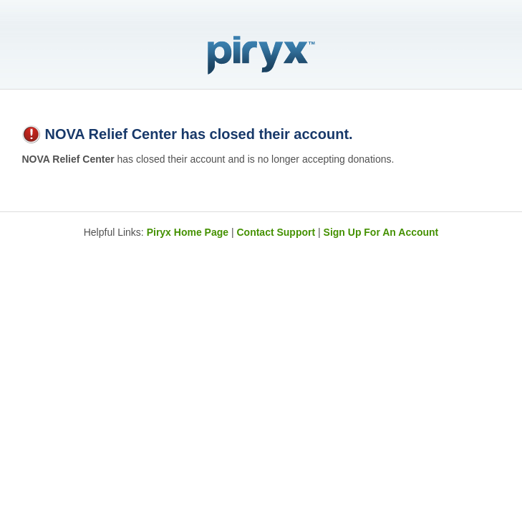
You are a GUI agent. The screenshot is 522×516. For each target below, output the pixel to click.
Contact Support (275, 232)
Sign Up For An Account (381, 232)
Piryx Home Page (187, 232)
